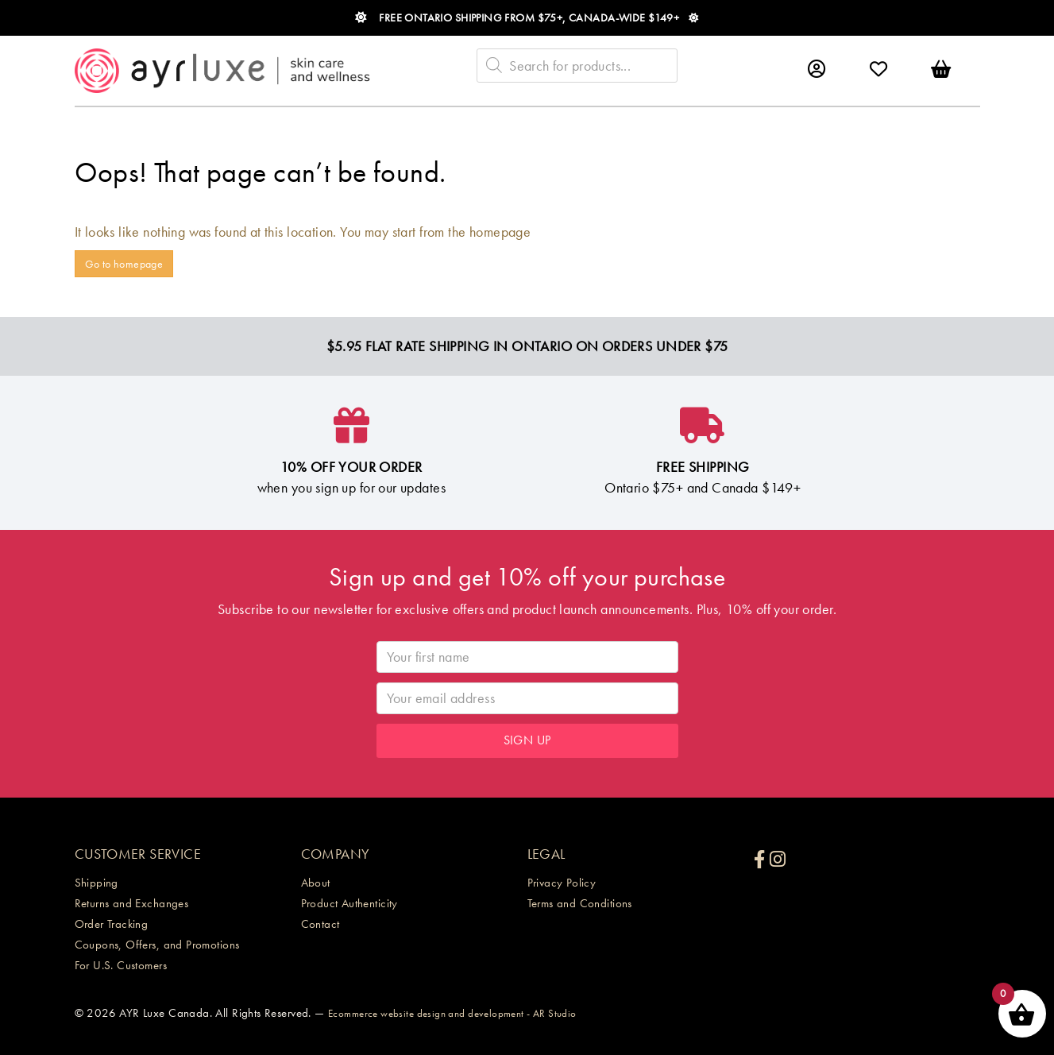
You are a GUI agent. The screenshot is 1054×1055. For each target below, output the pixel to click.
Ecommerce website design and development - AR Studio (452, 1013)
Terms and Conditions (579, 903)
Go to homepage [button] (124, 264)
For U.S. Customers (121, 965)
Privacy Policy (561, 883)
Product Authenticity (349, 903)
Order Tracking (112, 924)
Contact (320, 924)
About (315, 883)
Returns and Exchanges (132, 903)
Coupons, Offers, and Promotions (157, 945)
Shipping (96, 883)
